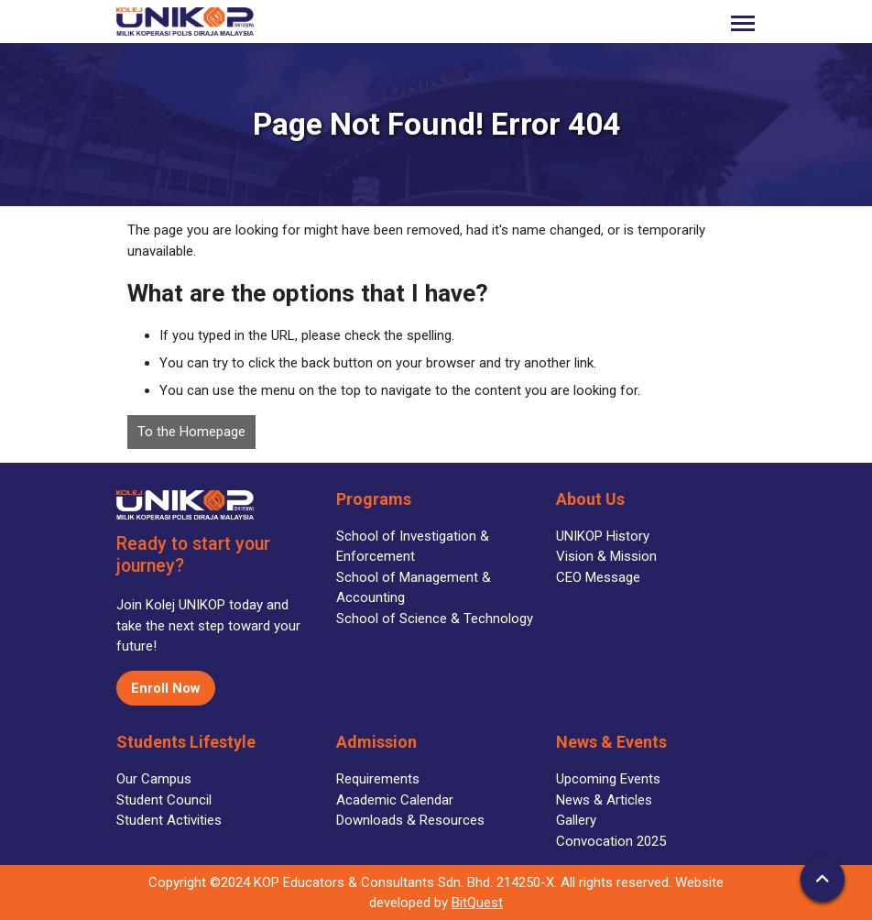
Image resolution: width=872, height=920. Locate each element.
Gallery (576, 820)
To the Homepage (191, 431)
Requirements (378, 779)
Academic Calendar (394, 800)
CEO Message (598, 577)
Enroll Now (166, 688)
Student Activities (169, 820)
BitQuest (477, 902)
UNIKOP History (602, 536)
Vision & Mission (606, 556)
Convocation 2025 (611, 841)
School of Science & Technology (434, 618)
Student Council (164, 800)
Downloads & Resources (410, 820)
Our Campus (153, 779)
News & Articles (604, 800)
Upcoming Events (608, 779)
